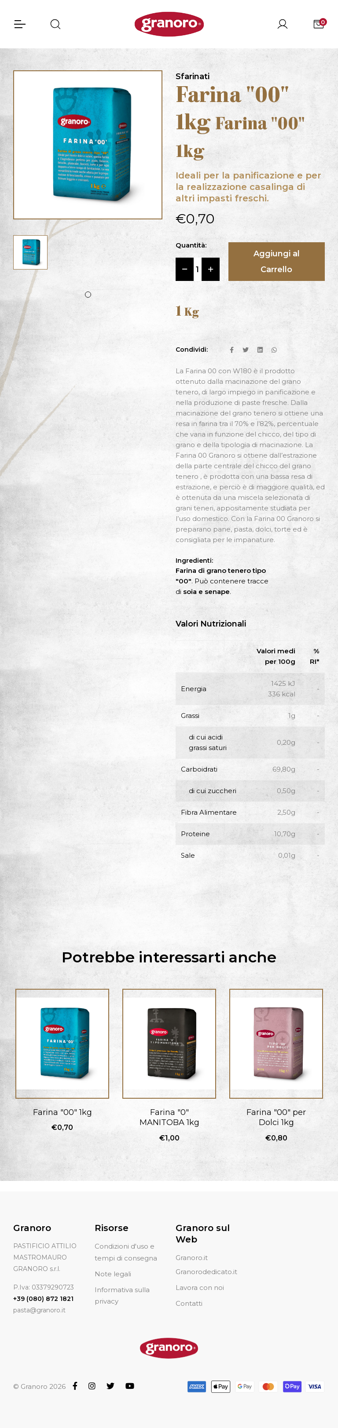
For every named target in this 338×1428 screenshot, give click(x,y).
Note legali (113, 1274)
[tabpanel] (30, 252)
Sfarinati (192, 76)
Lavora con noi (200, 1287)
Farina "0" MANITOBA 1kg (169, 1117)
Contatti (189, 1303)
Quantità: (191, 245)
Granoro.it (192, 1257)
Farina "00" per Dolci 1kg (276, 1117)
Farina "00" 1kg (62, 1112)
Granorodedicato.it (206, 1272)
